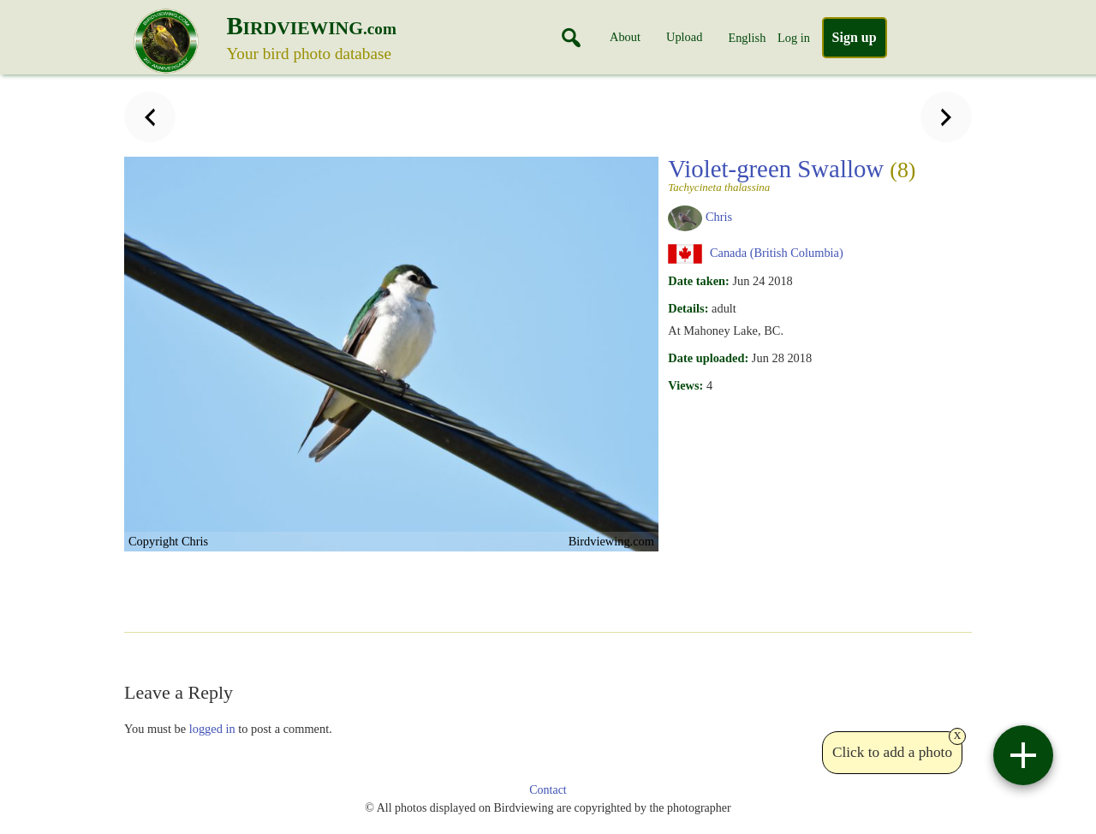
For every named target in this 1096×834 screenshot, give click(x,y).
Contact (548, 789)
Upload (684, 37)
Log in (793, 38)
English (746, 38)
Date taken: (699, 281)
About (625, 37)
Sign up (854, 37)
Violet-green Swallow (791, 174)
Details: (688, 308)
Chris (719, 216)
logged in (212, 729)
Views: (685, 385)
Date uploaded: (708, 358)
